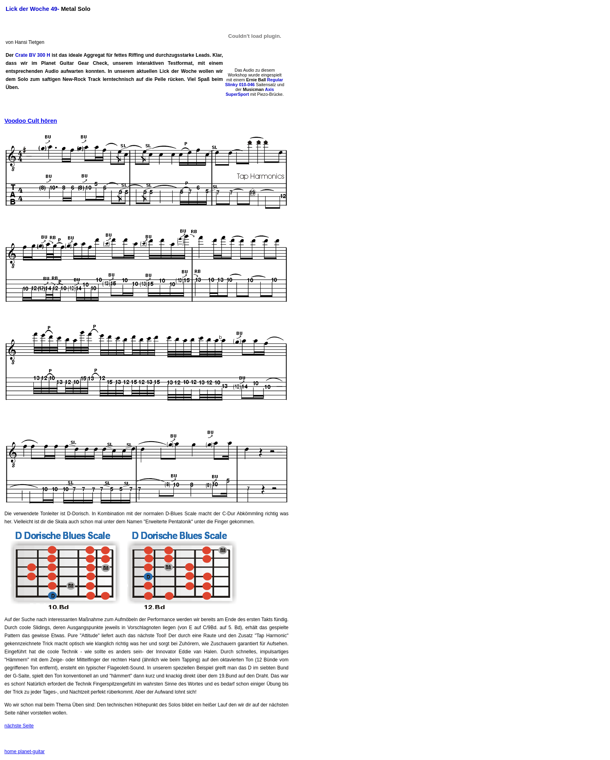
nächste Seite (19, 726)
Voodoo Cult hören (30, 121)
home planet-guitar (24, 751)
